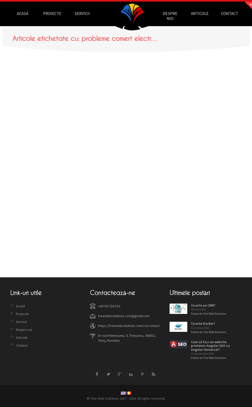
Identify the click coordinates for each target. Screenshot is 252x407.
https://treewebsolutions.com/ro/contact (128, 325)
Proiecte (54, 13)
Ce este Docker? (203, 323)
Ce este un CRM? (203, 305)
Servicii (83, 13)
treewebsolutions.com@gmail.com (123, 316)
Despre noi (168, 16)
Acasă (26, 13)
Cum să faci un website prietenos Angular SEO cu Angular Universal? (210, 346)
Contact (226, 13)
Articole (197, 13)
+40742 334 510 (109, 306)
